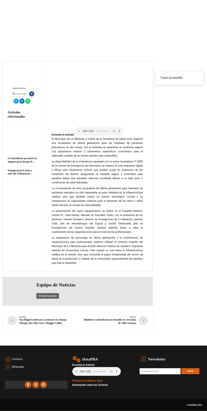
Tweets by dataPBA (171, 77)
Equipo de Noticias (19, 77)
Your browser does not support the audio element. (99, 131)
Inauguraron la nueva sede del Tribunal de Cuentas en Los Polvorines (22, 174)
